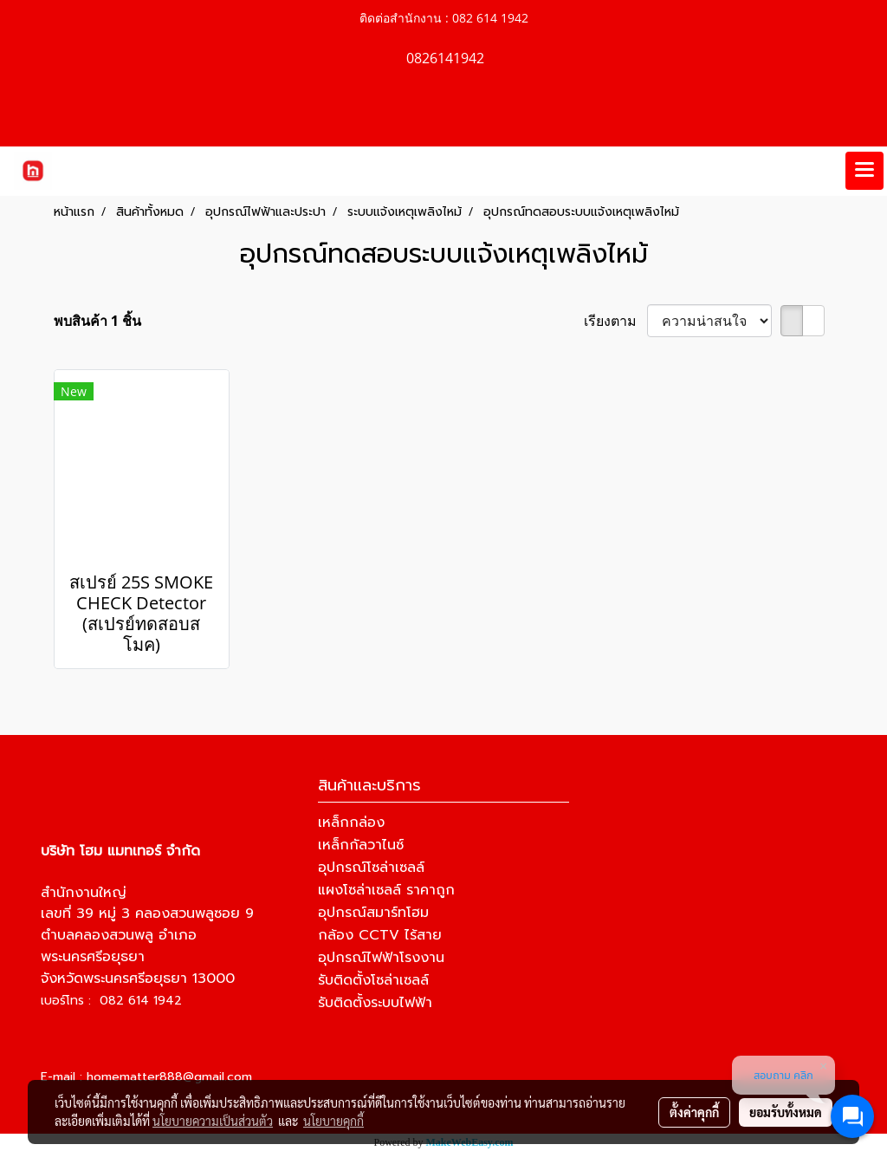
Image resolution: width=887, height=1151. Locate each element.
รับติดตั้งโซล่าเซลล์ (373, 980)
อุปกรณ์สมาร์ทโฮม (373, 912)
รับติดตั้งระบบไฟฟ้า (375, 1002)
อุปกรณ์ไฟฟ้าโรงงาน (381, 957)
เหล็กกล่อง (351, 822)
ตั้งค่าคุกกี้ (694, 1112)
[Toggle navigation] (864, 171)
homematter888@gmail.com (169, 1077)
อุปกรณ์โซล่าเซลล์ (371, 867)
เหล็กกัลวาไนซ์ (361, 845)
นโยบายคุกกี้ (333, 1120)
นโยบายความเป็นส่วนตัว (212, 1120)
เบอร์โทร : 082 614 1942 (111, 1001)
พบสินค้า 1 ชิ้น (97, 320)
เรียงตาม (615, 320)
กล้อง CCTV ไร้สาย (380, 935)
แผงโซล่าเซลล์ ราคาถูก (386, 890)
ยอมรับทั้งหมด (785, 1112)
